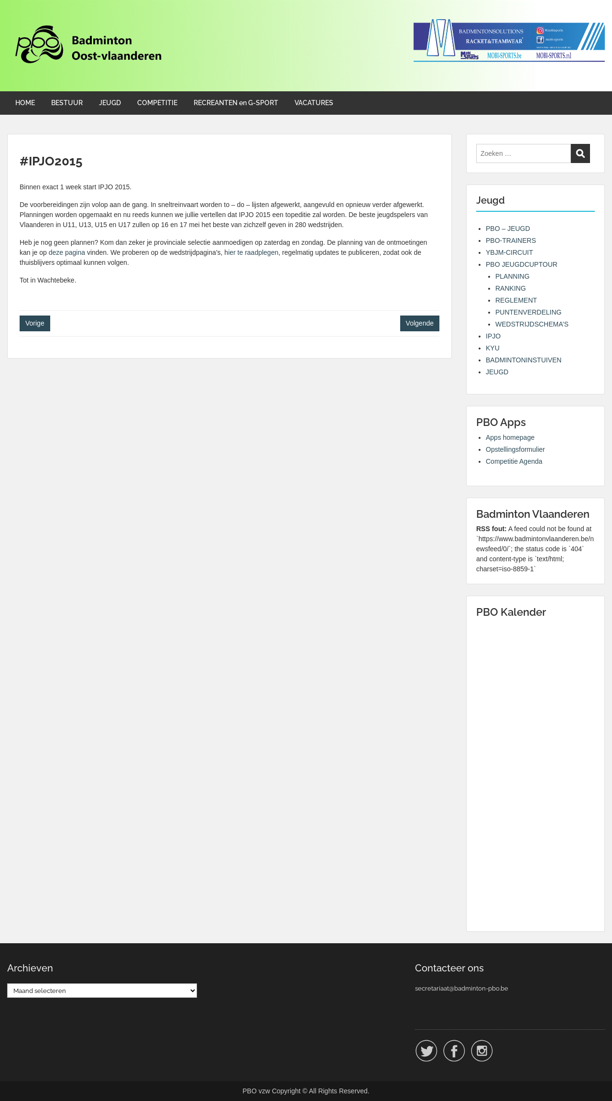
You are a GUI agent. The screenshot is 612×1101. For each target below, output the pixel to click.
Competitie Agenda (514, 461)
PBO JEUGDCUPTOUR (521, 264)
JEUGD (110, 103)
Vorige (34, 323)
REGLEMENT (516, 300)
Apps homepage (510, 437)
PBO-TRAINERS (511, 240)
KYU (493, 348)
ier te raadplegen (253, 252)
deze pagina (67, 252)
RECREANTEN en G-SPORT (236, 103)
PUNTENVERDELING (528, 312)
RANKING (510, 288)
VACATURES (314, 103)
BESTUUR (67, 103)
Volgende (420, 323)
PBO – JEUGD (508, 228)
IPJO (493, 336)
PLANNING (512, 276)
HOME (25, 103)
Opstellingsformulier (515, 449)
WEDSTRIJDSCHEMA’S (531, 324)
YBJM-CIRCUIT (509, 252)
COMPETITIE (157, 103)
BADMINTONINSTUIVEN (523, 360)
